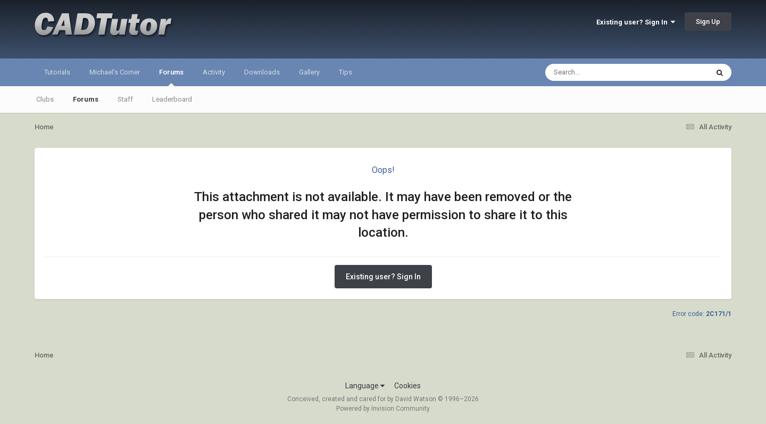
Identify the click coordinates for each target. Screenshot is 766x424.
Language (365, 385)
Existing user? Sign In (635, 22)
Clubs (45, 99)
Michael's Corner (114, 72)
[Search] (599, 72)
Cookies (407, 385)
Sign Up (708, 22)
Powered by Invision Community (383, 408)
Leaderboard (172, 99)
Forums (171, 77)
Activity (214, 72)
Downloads (262, 72)
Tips (345, 72)
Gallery (309, 72)
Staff (125, 99)
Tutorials (57, 72)
